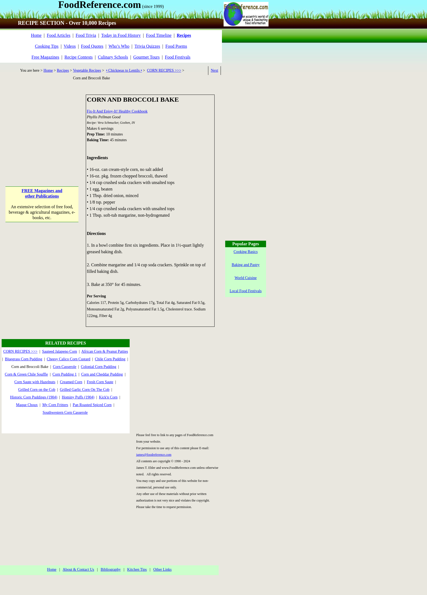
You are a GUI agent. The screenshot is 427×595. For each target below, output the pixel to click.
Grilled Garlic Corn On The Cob (84, 390)
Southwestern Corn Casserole (65, 412)
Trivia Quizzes (147, 46)
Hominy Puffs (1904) (78, 397)
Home (36, 35)
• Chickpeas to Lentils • (124, 70)
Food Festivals (177, 57)
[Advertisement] (42, 129)
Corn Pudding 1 (65, 374)
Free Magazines (45, 57)
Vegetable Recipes (87, 70)
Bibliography (110, 569)
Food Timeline (159, 35)
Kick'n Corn (108, 397)
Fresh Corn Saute (100, 382)
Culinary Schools (113, 57)
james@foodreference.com (153, 455)
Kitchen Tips (137, 569)
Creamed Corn (71, 382)
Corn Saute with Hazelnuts (34, 382)
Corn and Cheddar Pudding (102, 374)
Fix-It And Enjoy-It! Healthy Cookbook (117, 111)
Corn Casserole (64, 367)
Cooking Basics (246, 252)
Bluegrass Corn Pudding (23, 359)
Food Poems (176, 46)
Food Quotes (92, 46)
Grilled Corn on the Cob (36, 390)
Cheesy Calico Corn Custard (68, 359)
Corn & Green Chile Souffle (26, 374)
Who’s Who (119, 46)
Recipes (63, 70)
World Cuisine (246, 278)
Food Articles (59, 35)
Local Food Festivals (245, 291)
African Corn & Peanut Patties (104, 351)
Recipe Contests (79, 57)
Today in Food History (121, 35)
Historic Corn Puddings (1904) (33, 397)
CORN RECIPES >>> (164, 70)
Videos (70, 46)
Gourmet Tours (146, 57)
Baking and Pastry (246, 265)
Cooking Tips (47, 46)
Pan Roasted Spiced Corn (92, 405)
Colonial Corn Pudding (98, 367)
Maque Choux (27, 405)
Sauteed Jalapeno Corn (59, 351)
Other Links (162, 569)
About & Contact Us (78, 569)
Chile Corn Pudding (110, 359)
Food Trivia (86, 35)
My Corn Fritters (55, 405)
